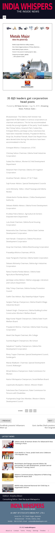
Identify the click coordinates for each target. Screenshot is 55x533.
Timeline (43, 531)
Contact (16, 531)
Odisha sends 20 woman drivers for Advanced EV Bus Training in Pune (34, 442)
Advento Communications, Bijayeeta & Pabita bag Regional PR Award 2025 (33, 475)
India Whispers (30, 527)
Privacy (28, 531)
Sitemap (35, 531)
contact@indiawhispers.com (37, 521)
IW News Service (21, 106)
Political (27, 109)
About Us (9, 531)
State (33, 109)
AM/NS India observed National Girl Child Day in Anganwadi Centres (32, 486)
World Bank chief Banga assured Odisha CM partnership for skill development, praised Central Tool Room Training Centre (33, 465)
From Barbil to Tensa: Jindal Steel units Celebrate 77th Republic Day (33, 453)
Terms (22, 531)
